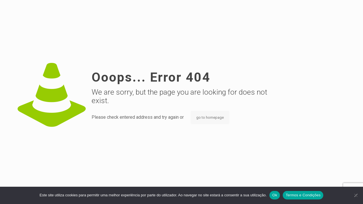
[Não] (356, 195)
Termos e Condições (303, 195)
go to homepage (210, 117)
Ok (274, 195)
